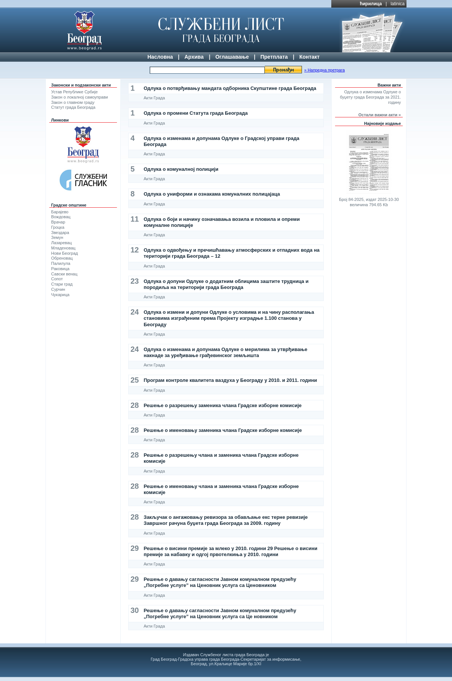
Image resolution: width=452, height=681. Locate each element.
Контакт (309, 57)
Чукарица (60, 294)
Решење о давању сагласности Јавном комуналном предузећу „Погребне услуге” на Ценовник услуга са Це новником (220, 613)
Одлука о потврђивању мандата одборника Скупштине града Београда (230, 88)
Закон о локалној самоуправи (79, 97)
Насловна (160, 57)
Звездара (60, 232)
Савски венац (64, 274)
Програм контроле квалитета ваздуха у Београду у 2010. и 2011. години (230, 380)
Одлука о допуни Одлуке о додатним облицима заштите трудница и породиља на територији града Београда (226, 284)
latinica (398, 3)
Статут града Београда (73, 107)
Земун (57, 237)
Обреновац (62, 258)
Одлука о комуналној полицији (181, 169)
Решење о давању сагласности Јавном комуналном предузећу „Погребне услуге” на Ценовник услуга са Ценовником (220, 582)
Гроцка (57, 227)
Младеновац (63, 248)
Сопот (57, 279)
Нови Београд (64, 253)
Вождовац (60, 216)
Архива (193, 57)
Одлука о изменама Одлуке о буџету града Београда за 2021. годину (370, 97)
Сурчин (58, 289)
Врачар (58, 222)
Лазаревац (61, 242)
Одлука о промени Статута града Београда (196, 113)
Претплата (274, 57)
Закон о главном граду (72, 102)
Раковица (60, 268)
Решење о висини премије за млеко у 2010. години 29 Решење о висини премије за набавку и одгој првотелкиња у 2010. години (230, 551)
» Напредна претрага (324, 70)
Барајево (59, 212)
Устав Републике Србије (74, 92)
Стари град (62, 284)
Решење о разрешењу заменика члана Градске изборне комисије (223, 405)
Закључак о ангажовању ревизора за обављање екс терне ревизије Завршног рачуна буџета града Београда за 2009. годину (226, 520)
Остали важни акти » (379, 114)
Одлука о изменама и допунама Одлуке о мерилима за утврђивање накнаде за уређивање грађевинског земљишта (225, 352)
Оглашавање (232, 57)
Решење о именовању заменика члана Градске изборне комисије (223, 430)
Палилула (60, 263)
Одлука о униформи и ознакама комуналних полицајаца (212, 194)
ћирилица (371, 3)
